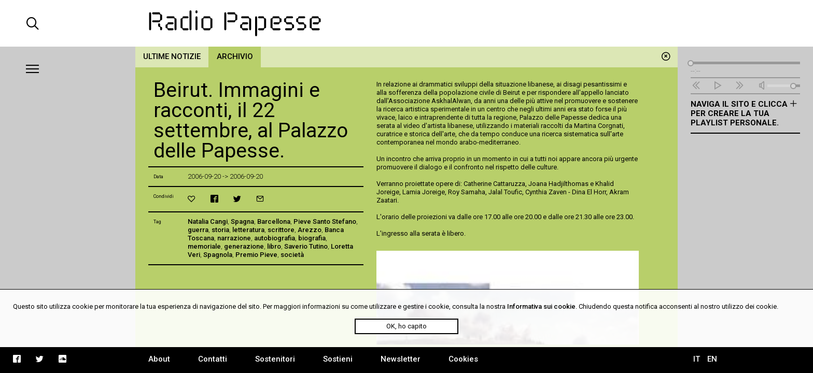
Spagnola (217, 255)
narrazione (234, 238)
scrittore (281, 230)
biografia (312, 238)
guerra (198, 230)
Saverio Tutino (306, 246)
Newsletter (400, 359)
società (292, 255)
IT (696, 359)
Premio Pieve (256, 255)
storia (220, 230)
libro (274, 246)
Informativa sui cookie (541, 306)
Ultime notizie (172, 56)
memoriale (204, 246)
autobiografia (274, 238)
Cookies (463, 359)
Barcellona (273, 221)
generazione (244, 246)
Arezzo (309, 230)
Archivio (235, 56)
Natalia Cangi (208, 221)
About (159, 359)
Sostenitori (275, 359)
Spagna (242, 221)
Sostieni (338, 359)
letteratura (248, 230)
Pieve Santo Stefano (324, 221)
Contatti (212, 359)
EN (712, 359)
